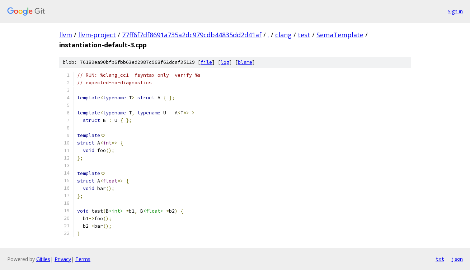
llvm (65, 34)
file (206, 62)
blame (245, 62)
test (304, 34)
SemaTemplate (339, 34)
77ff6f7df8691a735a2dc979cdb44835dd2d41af (192, 34)
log (225, 62)
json (457, 259)
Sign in (455, 11)
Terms (82, 259)
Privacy (63, 259)
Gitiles (43, 259)
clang (283, 34)
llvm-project (97, 34)
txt (440, 259)
